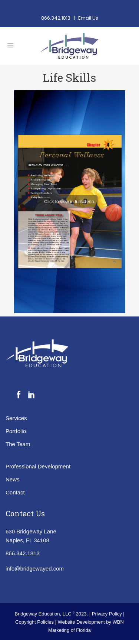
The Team (18, 444)
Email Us (88, 18)
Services (16, 418)
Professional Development (38, 466)
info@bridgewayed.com (35, 568)
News (13, 479)
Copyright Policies (35, 622)
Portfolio (16, 431)
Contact (15, 492)
